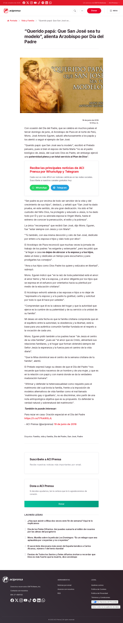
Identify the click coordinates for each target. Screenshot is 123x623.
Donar (94, 10)
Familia (36, 437)
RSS (59, 593)
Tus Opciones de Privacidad (104, 602)
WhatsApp (43, 188)
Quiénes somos (97, 585)
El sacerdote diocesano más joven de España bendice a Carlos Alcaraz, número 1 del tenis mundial (59, 549)
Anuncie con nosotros (66, 589)
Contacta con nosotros (19, 591)
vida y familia (47, 437)
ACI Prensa (114, 2)
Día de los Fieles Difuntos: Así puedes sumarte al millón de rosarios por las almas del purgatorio (61, 532)
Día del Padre (60, 437)
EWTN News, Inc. (34, 587)
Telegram (71, 188)
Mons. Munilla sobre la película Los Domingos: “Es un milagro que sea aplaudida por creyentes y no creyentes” (62, 541)
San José (72, 437)
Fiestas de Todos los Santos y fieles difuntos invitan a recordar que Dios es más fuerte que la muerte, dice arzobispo (61, 558)
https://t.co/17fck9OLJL (38, 418)
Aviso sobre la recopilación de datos (105, 607)
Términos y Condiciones (100, 597)
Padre (80, 437)
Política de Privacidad (99, 593)
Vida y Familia (27, 20)
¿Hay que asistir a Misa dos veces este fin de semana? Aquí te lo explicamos (60, 524)
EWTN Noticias (100, 3)
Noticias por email (64, 585)
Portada (12, 20)
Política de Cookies (98, 589)
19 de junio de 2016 (65, 424)
